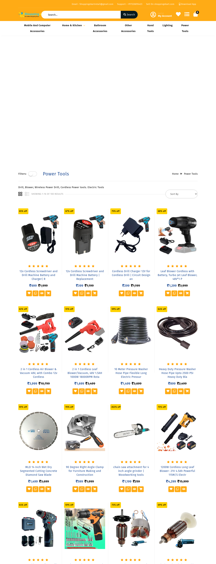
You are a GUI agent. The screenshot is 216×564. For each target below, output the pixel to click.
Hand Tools (150, 28)
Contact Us (55, 527)
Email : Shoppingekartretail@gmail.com (92, 4)
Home (175, 48)
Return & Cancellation (26, 523)
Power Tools (185, 28)
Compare (85, 516)
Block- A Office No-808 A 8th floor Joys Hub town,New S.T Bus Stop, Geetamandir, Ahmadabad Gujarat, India (132, 514)
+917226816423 (125, 531)
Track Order (87, 527)
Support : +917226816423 (129, 4)
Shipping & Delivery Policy (30, 513)
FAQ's (52, 516)
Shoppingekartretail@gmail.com (136, 540)
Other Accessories (128, 28)
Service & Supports (30, 530)
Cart (82, 521)
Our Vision (55, 510)
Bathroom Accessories (100, 28)
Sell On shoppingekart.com (160, 4)
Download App (187, 4)
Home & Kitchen (73, 25)
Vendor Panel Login (61, 521)
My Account (87, 510)
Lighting (168, 25)
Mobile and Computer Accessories (37, 28)
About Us (54, 504)
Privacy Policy (26, 504)
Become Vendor (89, 504)
